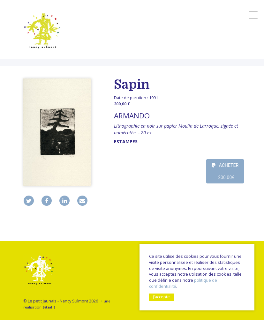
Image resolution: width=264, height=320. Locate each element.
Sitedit (48, 307)
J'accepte (161, 297)
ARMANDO (132, 116)
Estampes (126, 141)
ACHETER (225, 173)
